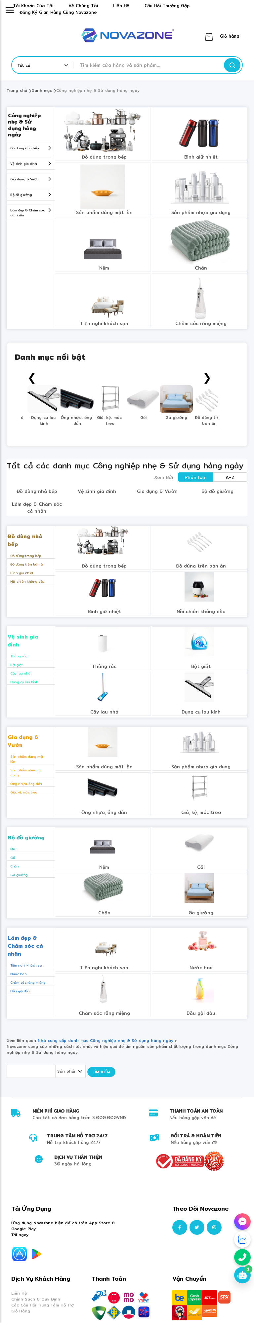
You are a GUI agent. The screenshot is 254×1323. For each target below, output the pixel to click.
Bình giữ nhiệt (201, 157)
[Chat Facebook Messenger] (242, 1221)
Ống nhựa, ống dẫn (26, 783)
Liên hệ (121, 6)
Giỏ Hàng (20, 1311)
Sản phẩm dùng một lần (104, 212)
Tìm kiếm (101, 1072)
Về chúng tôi (83, 6)
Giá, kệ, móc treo (23, 792)
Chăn (201, 268)
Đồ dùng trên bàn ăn (27, 564)
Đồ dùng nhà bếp (24, 148)
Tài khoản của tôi (33, 6)
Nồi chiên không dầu (27, 581)
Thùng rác (18, 656)
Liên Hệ (19, 1293)
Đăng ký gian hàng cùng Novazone (58, 12)
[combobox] (150, 65)
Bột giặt (16, 664)
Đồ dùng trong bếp (104, 157)
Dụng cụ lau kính (24, 681)
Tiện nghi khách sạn (104, 323)
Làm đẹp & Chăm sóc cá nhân (27, 212)
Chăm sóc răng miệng (201, 323)
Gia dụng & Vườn (24, 179)
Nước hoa (18, 973)
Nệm (104, 268)
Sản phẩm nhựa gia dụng (201, 212)
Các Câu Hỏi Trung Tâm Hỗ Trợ (42, 1305)
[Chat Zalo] (242, 1239)
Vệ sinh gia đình (23, 163)
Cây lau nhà (20, 673)
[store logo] (127, 36)
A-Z (230, 477)
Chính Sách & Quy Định (35, 1299)
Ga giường (19, 874)
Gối (13, 857)
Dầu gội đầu (20, 991)
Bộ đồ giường (21, 194)
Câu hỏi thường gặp (167, 6)
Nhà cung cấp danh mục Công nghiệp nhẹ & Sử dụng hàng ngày (106, 1040)
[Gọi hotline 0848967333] (242, 1257)
